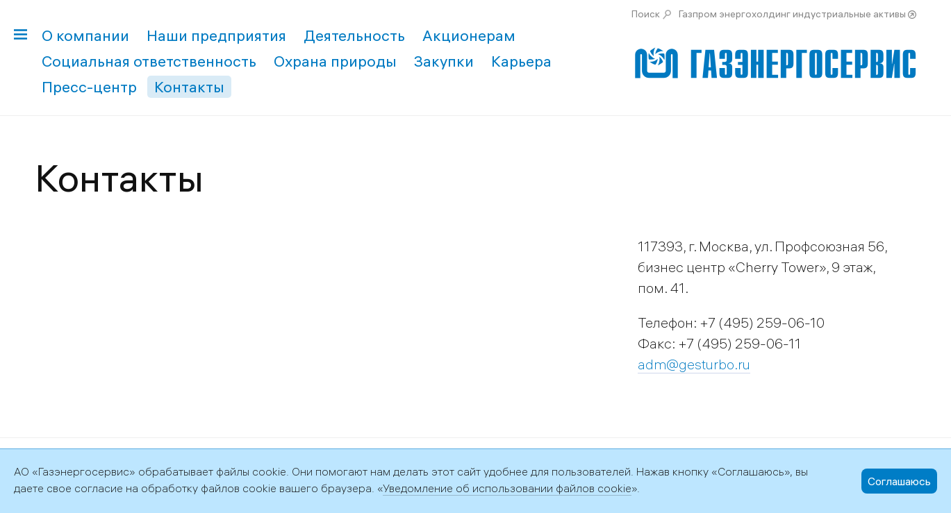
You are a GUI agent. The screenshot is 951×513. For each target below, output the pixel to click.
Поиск (645, 14)
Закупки (444, 61)
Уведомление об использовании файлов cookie (507, 488)
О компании (85, 35)
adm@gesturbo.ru (694, 364)
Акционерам (468, 35)
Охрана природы (335, 61)
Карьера (521, 61)
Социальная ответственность (149, 61)
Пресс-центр (89, 86)
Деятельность (354, 35)
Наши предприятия (216, 35)
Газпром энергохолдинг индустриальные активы (792, 14)
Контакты (189, 86)
